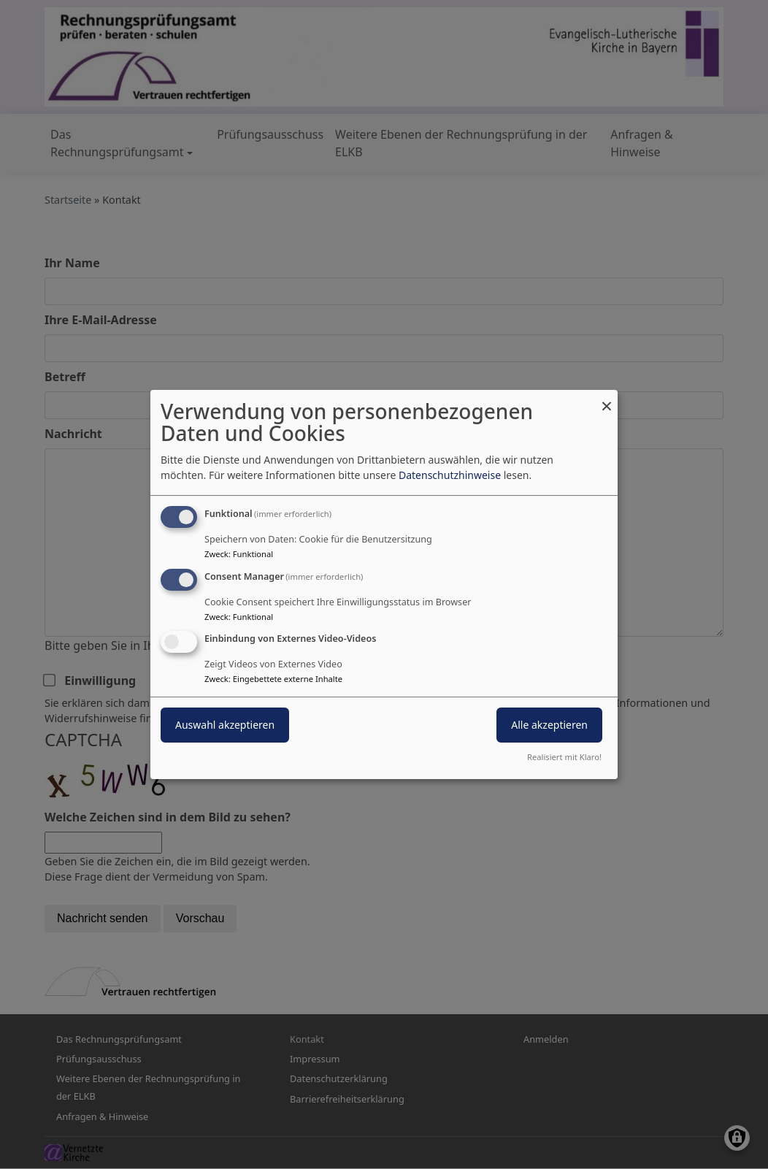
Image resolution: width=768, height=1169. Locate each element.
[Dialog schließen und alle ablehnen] (607, 399)
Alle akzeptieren (549, 725)
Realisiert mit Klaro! (564, 756)
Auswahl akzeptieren (224, 725)
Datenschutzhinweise (450, 475)
